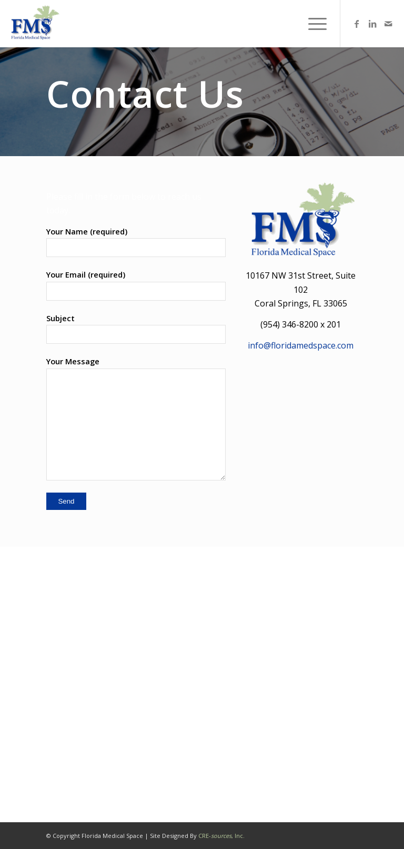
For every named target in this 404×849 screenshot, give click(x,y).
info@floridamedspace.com (301, 345)
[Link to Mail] (388, 24)
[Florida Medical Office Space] (34, 24)
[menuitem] (312, 23)
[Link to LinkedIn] (372, 24)
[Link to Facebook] (357, 24)
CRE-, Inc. (221, 836)
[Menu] (312, 23)
